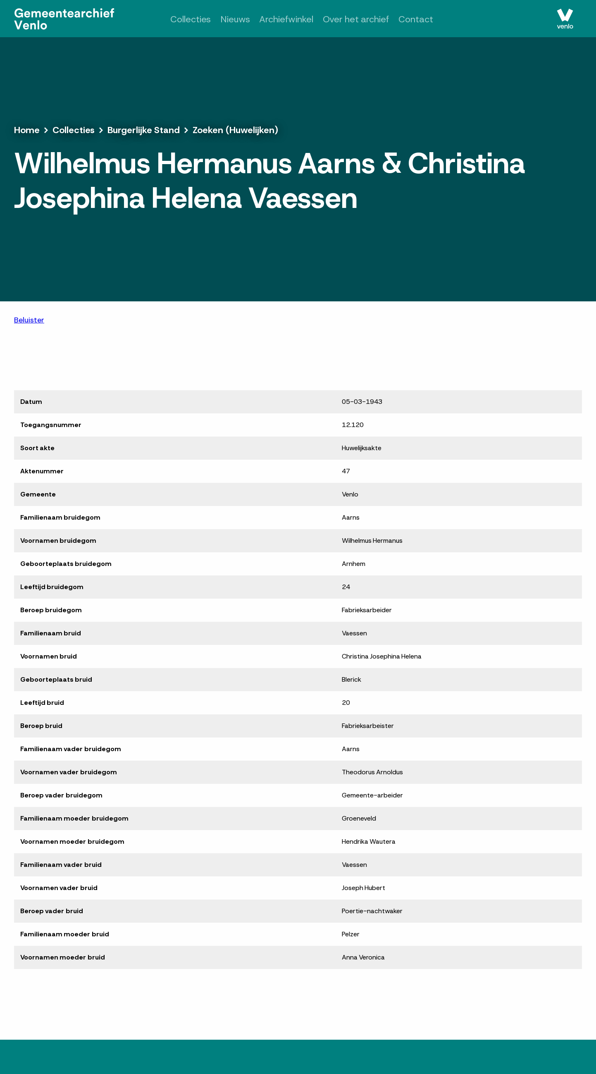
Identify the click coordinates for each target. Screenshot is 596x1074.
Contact (415, 19)
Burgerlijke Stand (143, 130)
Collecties (190, 19)
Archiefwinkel (286, 19)
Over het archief (356, 19)
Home (27, 130)
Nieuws (235, 19)
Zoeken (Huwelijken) (235, 130)
